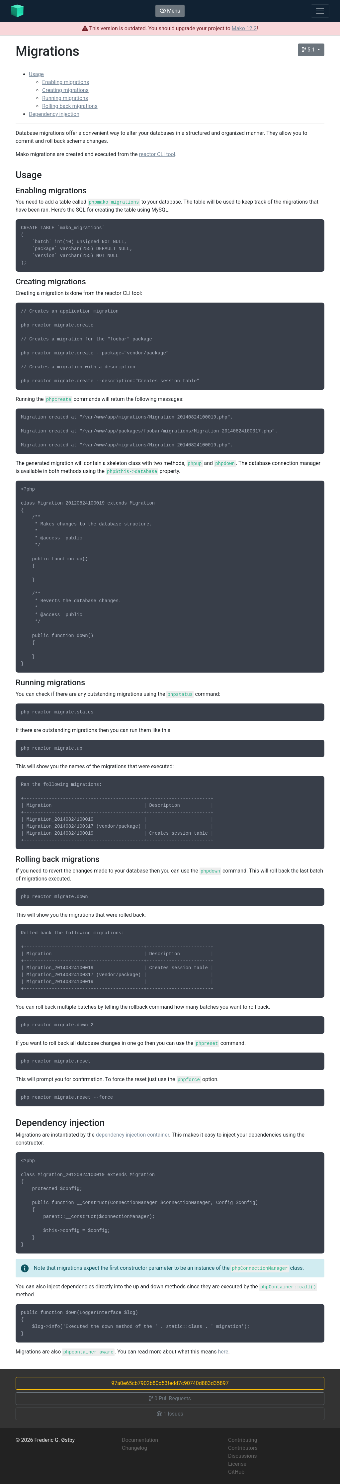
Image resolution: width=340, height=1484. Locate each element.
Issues (170, 1414)
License (237, 1464)
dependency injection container (132, 1135)
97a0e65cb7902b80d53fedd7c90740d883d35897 (170, 1383)
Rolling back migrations (70, 106)
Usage (36, 74)
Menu (170, 11)
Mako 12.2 (244, 28)
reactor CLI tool (157, 154)
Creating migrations (65, 90)
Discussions (242, 1456)
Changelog (134, 1448)
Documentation (140, 1440)
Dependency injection (54, 114)
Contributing (242, 1440)
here (223, 1351)
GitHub (236, 1472)
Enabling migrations (65, 82)
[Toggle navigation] (320, 11)
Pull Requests (170, 1398)
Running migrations (65, 98)
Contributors (243, 1448)
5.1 (309, 49)
